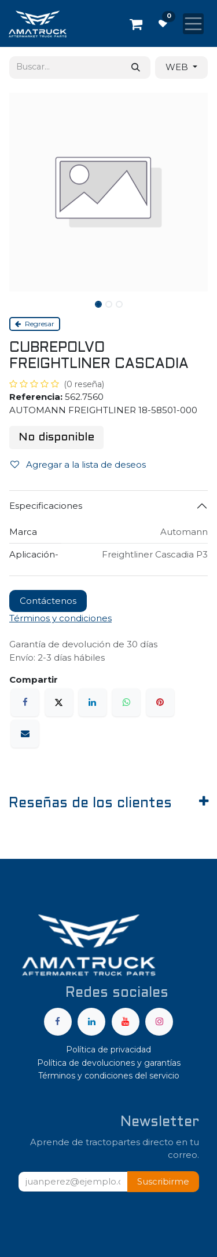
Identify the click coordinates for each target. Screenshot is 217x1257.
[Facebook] (25, 702)
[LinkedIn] (92, 702)
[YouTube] (125, 1022)
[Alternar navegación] (193, 24)
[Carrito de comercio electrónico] (136, 24)
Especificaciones (45, 505)
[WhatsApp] (126, 702)
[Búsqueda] (135, 67)
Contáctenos (48, 600)
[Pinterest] (160, 702)
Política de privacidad (108, 1049)
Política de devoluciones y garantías (109, 1063)
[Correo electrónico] (25, 734)
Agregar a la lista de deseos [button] (78, 464)
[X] (59, 702)
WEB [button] (177, 66)
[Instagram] (159, 1022)
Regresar (34, 323)
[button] (163, 1182)
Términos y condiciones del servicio (108, 1075)
